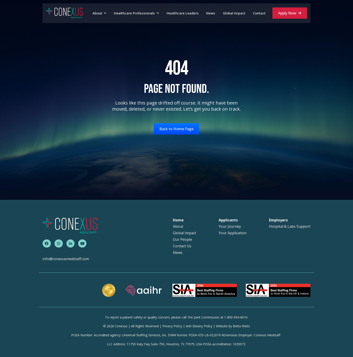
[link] (64, 12)
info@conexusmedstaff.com (66, 258)
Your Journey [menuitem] (230, 226)
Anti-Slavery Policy (199, 326)
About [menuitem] (178, 226)
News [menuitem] (177, 252)
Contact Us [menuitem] (182, 246)
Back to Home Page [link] (176, 128)
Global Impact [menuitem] (184, 233)
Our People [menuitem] (182, 239)
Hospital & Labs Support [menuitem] (289, 226)
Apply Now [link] (289, 13)
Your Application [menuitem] (233, 233)
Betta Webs (241, 326)
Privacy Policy (172, 326)
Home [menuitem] (178, 220)
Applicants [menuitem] (228, 220)
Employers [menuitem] (278, 220)
